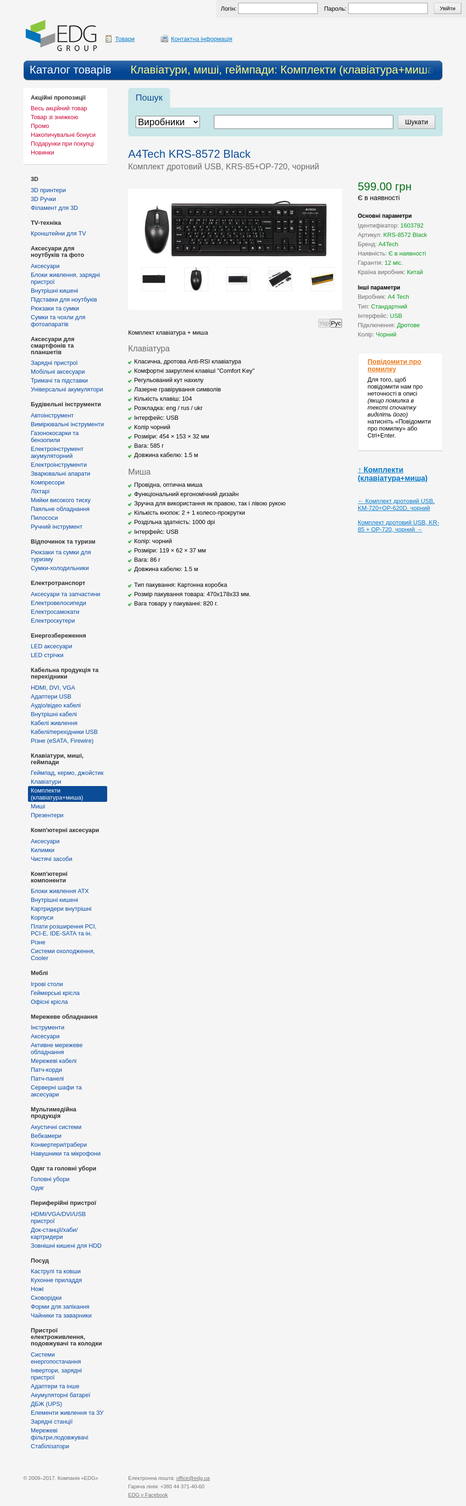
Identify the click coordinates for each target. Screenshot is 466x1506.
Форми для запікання (60, 1306)
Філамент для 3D (54, 207)
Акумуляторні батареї (60, 1395)
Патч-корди (46, 1069)
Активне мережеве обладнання (56, 1049)
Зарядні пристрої (54, 362)
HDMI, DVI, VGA (53, 687)
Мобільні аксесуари (58, 371)
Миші (38, 806)
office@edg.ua (193, 1478)
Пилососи (44, 517)
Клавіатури (46, 781)
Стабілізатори (50, 1446)
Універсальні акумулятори (67, 389)
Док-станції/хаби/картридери (54, 1233)
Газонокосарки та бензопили (55, 437)
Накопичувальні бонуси (63, 134)
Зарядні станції (52, 1421)
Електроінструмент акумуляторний (57, 452)
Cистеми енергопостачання (56, 1358)
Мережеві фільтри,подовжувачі (59, 1434)
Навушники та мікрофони (66, 1153)
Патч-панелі (47, 1078)
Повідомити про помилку (394, 365)
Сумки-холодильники (60, 568)
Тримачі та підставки (59, 380)
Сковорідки (46, 1297)
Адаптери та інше (55, 1386)
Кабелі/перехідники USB (64, 731)
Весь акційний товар (59, 108)
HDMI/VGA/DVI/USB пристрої (58, 1217)
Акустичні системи (56, 1126)
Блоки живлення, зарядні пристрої (65, 278)
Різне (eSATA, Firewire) (62, 740)
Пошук (149, 97)
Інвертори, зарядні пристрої (56, 1374)
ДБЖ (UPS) (46, 1403)
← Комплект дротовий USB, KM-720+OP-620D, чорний (396, 504)
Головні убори (50, 1179)
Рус (336, 323)
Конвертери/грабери (59, 1144)
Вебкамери (46, 1135)
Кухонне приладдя (56, 1280)
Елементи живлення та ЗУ (67, 1412)
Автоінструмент (52, 415)
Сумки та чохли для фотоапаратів (58, 321)
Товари (125, 38)
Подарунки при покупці (62, 143)
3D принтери (48, 190)
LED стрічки (47, 655)
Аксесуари (45, 265)
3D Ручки (43, 198)
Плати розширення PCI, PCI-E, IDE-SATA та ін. (63, 930)
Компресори (47, 482)
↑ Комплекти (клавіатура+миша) (393, 474)
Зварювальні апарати (60, 473)
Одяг (37, 1187)
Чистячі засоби (51, 858)
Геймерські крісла (55, 992)
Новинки (42, 152)
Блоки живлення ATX (60, 890)
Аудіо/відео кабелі (56, 705)
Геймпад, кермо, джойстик (67, 772)
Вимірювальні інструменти (67, 424)
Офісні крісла (49, 1001)
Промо (40, 125)
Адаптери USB (51, 696)
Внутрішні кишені (54, 290)
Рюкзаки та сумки (55, 308)
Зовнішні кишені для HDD (66, 1245)
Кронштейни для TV (58, 233)
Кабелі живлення (54, 722)
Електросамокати (55, 611)
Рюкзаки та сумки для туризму (61, 556)
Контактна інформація (202, 38)
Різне (38, 942)
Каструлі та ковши (56, 1271)
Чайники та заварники (61, 1315)
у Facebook (148, 1495)
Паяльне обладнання (60, 508)
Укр (324, 323)
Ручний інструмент (56, 526)
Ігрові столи (47, 984)
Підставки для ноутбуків (64, 299)
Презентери (47, 815)
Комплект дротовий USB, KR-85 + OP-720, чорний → (398, 526)
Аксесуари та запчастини (65, 594)
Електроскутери (53, 620)
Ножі (37, 1288)
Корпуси (42, 917)
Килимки (43, 850)
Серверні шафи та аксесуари (56, 1091)
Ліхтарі (40, 491)
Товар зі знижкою (54, 117)
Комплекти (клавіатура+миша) (57, 794)
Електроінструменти (59, 464)
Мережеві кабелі (53, 1060)
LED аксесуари (51, 646)
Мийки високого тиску (60, 500)
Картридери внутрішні (61, 908)
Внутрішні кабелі (54, 714)
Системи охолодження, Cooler (63, 954)
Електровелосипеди (58, 602)
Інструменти (47, 1027)
